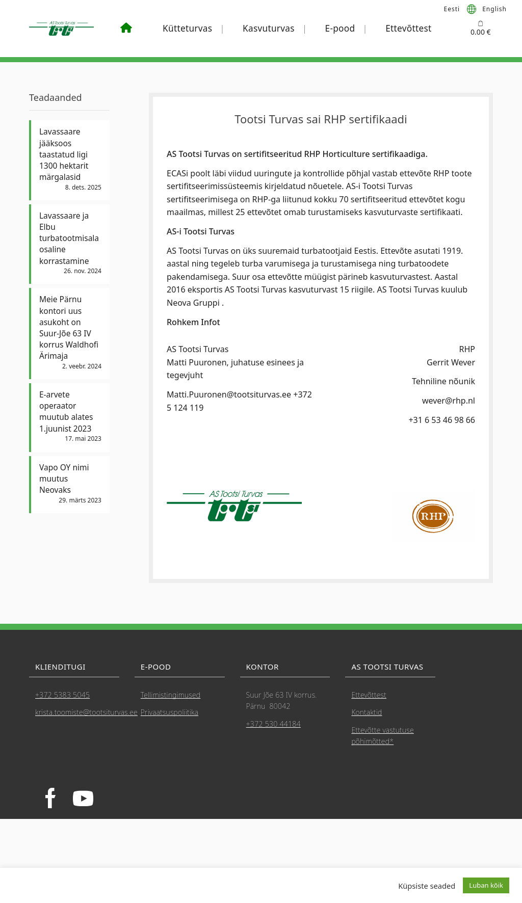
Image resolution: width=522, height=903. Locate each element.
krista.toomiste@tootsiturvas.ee (86, 712)
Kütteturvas (187, 28)
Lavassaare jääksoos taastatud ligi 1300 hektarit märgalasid (64, 154)
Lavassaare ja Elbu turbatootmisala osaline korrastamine (69, 240)
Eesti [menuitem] (452, 8)
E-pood (340, 28)
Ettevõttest (408, 28)
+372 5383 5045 (62, 695)
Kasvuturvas (269, 28)
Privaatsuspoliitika (169, 712)
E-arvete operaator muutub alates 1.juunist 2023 (67, 416)
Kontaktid (366, 712)
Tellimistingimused (171, 695)
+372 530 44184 (273, 724)
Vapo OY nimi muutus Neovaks (64, 484)
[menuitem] (452, 9)
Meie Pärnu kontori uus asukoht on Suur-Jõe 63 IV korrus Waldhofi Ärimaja (69, 331)
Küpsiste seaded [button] (426, 885)
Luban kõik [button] (486, 885)
